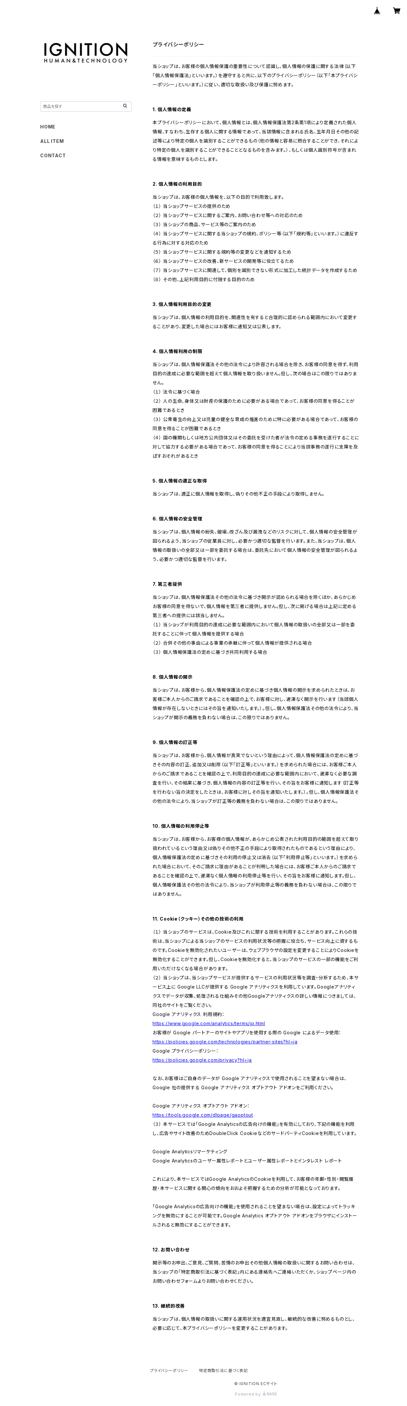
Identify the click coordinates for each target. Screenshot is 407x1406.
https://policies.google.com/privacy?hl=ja (202, 1060)
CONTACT (53, 155)
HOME (48, 126)
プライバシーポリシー (169, 1370)
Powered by (256, 1394)
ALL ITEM (52, 141)
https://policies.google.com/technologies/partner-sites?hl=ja (225, 1041)
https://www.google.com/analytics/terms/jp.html (209, 1023)
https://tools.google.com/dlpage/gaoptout (203, 1115)
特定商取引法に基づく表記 (223, 1370)
